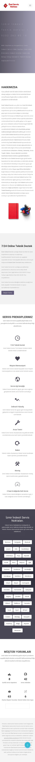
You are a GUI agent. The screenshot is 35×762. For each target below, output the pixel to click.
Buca (13, 562)
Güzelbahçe (25, 549)
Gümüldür (7, 590)
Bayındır (26, 623)
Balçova (21, 562)
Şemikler (18, 596)
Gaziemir (7, 569)
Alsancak (27, 542)
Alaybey (8, 596)
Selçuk (8, 583)
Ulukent (7, 603)
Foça (18, 556)
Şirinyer (25, 610)
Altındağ (17, 617)
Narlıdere (18, 576)
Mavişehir (27, 617)
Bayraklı (26, 556)
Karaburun (17, 569)
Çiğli (29, 562)
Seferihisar (9, 556)
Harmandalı (17, 590)
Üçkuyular (28, 590)
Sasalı (9, 610)
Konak (6, 562)
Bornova (7, 542)
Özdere (7, 617)
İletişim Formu (7, 293)
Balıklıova (17, 603)
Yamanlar (27, 603)
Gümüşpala (25, 583)
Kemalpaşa (7, 576)
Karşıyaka (17, 542)
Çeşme (8, 549)
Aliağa (18, 623)
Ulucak (27, 596)
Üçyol (17, 610)
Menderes (28, 576)
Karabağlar (27, 569)
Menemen (17, 630)
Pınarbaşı (9, 623)
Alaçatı (16, 583)
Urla (16, 549)
